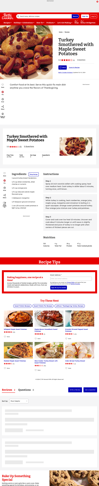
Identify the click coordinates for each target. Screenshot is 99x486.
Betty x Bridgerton (88, 23)
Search (75, 16)
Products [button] (50, 23)
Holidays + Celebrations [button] (23, 23)
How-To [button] (39, 23)
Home (61, 32)
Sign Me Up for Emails (58, 287)
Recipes (67, 32)
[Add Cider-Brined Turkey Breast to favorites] (66, 368)
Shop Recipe (34, 174)
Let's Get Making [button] (64, 23)
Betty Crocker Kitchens (65, 72)
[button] (3, 93)
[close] (97, 2)
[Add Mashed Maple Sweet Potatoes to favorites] (5, 368)
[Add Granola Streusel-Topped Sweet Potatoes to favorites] (66, 338)
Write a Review (75, 390)
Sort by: (5, 401)
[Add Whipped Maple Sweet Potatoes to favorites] (5, 336)
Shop (76, 23)
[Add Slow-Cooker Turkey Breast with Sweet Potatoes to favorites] (36, 370)
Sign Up (85, 16)
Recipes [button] (7, 23)
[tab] (8, 390)
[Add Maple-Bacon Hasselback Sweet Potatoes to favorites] (36, 338)
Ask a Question (90, 390)
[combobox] (44, 16)
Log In (93, 16)
